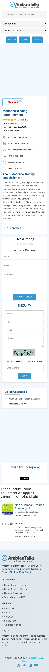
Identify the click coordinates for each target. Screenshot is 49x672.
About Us (8, 612)
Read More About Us (23, 572)
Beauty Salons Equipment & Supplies (24, 399)
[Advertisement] (24, 71)
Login (24, 40)
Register (12, 40)
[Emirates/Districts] (24, 30)
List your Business (13, 593)
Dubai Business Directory (16, 589)
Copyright (9, 616)
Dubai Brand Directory (15, 585)
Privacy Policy (10, 620)
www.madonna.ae (15, 162)
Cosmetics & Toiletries (18, 404)
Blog (37, 40)
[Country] (24, 23)
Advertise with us (12, 624)
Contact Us (9, 608)
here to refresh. (36, 361)
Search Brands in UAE (14, 597)
